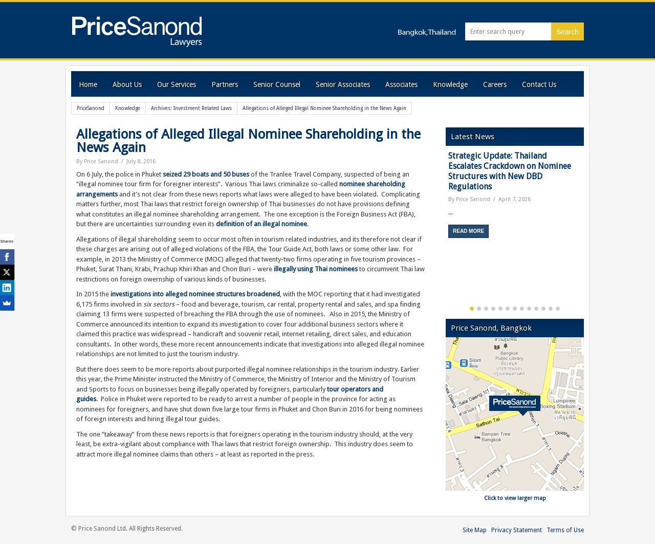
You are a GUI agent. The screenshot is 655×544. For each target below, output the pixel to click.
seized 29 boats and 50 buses (206, 174)
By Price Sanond (97, 161)
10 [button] (536, 309)
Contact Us (539, 84)
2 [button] (479, 309)
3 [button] (486, 309)
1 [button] (472, 309)
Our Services (176, 84)
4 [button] (493, 309)
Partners (224, 84)
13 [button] (558, 309)
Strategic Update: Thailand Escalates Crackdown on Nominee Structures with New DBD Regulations (509, 171)
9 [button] (529, 309)
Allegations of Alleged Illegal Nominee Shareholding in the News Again (248, 140)
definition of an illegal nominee (261, 224)
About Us (127, 84)
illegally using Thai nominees (316, 269)
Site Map (475, 530)
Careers (495, 84)
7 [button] (515, 309)
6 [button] (508, 309)
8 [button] (522, 309)
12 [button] (551, 309)
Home (88, 84)
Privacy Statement (516, 530)
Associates (401, 84)
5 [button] (500, 309)
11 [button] (543, 309)
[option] (515, 198)
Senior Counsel (276, 84)
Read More (468, 231)
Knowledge (450, 84)
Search (567, 32)
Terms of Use (565, 530)
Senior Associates (343, 84)
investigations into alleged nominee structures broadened (195, 294)
